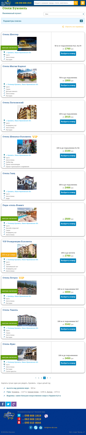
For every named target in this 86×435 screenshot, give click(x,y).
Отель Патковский (13, 102)
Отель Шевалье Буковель (17, 136)
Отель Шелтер (10, 34)
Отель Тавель (10, 310)
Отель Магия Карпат (14, 66)
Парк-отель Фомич (13, 205)
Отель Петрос (10, 277)
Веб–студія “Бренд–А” (77, 432)
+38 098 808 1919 (23, 3)
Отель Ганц (9, 173)
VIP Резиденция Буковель (17, 241)
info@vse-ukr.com (48, 428)
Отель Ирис (9, 344)
